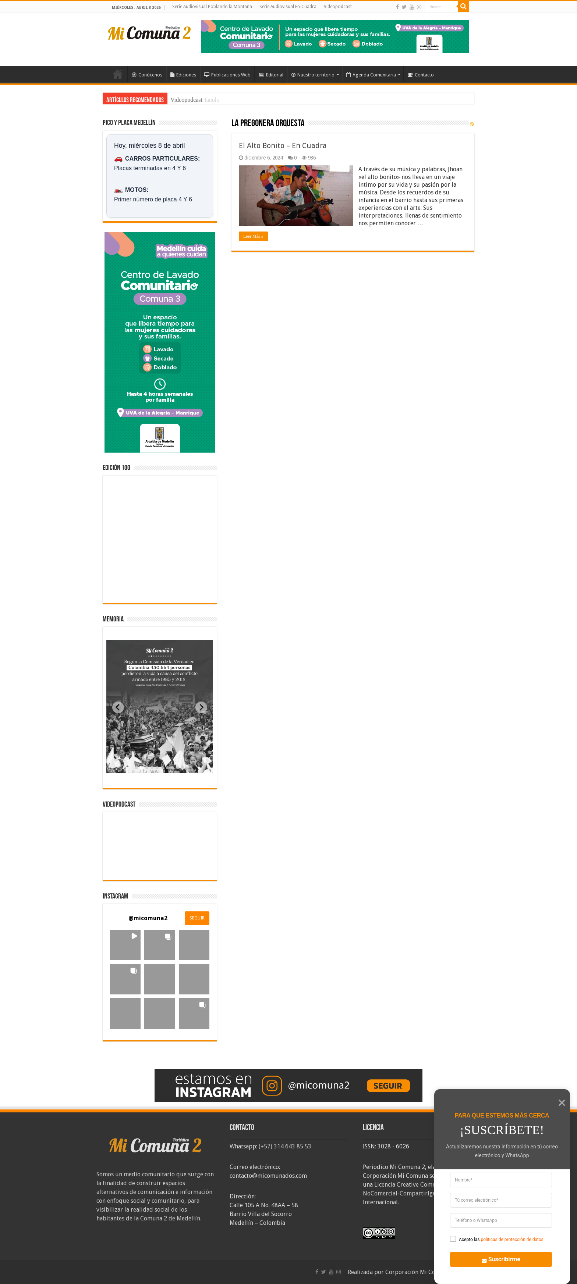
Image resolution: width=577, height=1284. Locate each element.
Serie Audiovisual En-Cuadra (287, 6)
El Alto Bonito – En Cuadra (283, 145)
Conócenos (147, 75)
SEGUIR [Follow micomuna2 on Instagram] (197, 918)
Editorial (271, 75)
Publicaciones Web (227, 75)
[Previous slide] (118, 707)
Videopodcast (338, 6)
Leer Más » (253, 236)
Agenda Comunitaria (371, 75)
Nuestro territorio (312, 75)
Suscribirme (497, 1259)
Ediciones (183, 75)
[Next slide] (201, 707)
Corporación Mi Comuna (417, 1272)
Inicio (117, 74)
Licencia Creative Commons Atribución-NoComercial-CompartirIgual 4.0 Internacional (421, 1193)
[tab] (136, 767)
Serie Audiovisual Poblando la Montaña (212, 6)
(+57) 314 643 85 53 (285, 1146)
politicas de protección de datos (512, 1239)
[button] (125, 945)
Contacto (421, 75)
